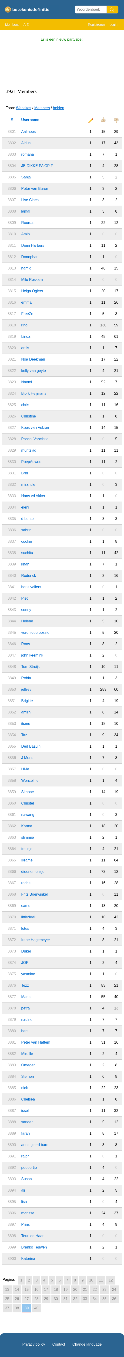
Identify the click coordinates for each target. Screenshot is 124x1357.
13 (7, 1289)
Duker (26, 951)
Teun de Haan (32, 1236)
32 (75, 1299)
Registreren (96, 24)
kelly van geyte (33, 371)
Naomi (26, 382)
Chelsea (28, 1099)
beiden (58, 108)
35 (104, 1299)
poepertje (29, 1168)
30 (56, 1299)
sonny (26, 610)
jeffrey (26, 689)
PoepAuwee (31, 462)
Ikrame (27, 860)
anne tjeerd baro (34, 1145)
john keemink (32, 655)
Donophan (29, 257)
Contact (58, 1344)
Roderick (28, 576)
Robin (26, 678)
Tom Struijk (30, 667)
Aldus (25, 143)
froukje (26, 849)
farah (25, 1133)
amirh (25, 712)
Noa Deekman (33, 359)
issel (25, 1111)
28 (36, 1299)
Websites (23, 108)
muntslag (28, 450)
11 (101, 1280)
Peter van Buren (34, 189)
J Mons (27, 758)
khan (25, 564)
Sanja (26, 177)
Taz (24, 735)
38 (17, 1308)
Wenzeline (29, 780)
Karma (26, 826)
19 (66, 1289)
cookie (26, 541)
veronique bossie (35, 632)
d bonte (27, 519)
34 (95, 1299)
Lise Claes (30, 200)
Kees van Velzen (35, 428)
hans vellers (31, 587)
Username (30, 120)
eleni (25, 507)
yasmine (28, 974)
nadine (26, 1020)
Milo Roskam (32, 280)
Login (113, 24)
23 (104, 1289)
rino (24, 325)
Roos (25, 644)
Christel (27, 803)
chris (25, 405)
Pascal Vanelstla (34, 439)
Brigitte (27, 701)
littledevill (28, 917)
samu (25, 906)
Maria (25, 997)
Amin (25, 234)
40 (36, 1308)
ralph (25, 1156)
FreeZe (27, 314)
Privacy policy (33, 1344)
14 (17, 1289)
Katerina (28, 1259)
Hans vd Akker (33, 496)
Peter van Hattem (35, 1042)
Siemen (27, 1076)
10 (91, 1280)
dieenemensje (32, 872)
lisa (24, 1202)
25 (7, 1299)
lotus (25, 928)
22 (95, 1289)
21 (85, 1289)
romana (27, 154)
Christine (28, 416)
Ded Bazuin (30, 746)
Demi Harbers (32, 245)
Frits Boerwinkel (34, 894)
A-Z (26, 24)
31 (66, 1299)
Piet (24, 598)
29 (46, 1299)
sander (27, 1122)
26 (17, 1299)
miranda (28, 484)
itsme (25, 724)
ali (23, 1190)
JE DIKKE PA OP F (37, 166)
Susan (26, 1179)
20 (75, 1289)
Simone (27, 792)
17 (46, 1289)
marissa (27, 1213)
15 (27, 1289)
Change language (87, 1344)
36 (114, 1299)
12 (111, 1280)
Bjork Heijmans (33, 393)
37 (7, 1308)
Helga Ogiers (32, 291)
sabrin (26, 530)
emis (25, 348)
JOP (24, 963)
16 (36, 1289)
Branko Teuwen (34, 1247)
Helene (27, 621)
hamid (26, 268)
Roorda (27, 223)
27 (27, 1299)
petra (25, 1008)
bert (24, 1031)
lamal (25, 211)
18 (56, 1289)
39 (27, 1308)
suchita (27, 553)
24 (114, 1289)
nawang (27, 815)
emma (26, 302)
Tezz (25, 985)
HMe (25, 769)
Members (12, 24)
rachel (26, 883)
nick (24, 1088)
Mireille (27, 1054)
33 (85, 1299)
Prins (25, 1224)
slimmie (27, 837)
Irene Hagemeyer (35, 940)
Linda (25, 336)
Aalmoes (28, 132)
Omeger (28, 1065)
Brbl (24, 473)
